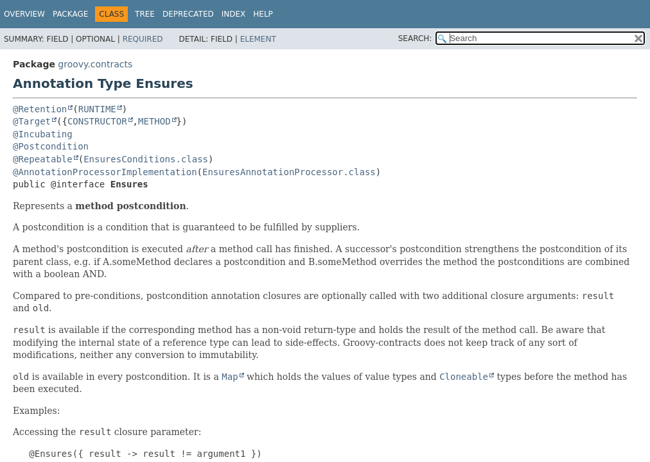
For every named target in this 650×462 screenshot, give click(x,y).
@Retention (40, 109)
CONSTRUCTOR (97, 121)
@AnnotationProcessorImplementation (105, 172)
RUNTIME (97, 109)
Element (258, 39)
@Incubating (43, 134)
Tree (145, 14)
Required (143, 39)
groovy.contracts (95, 64)
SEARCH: (415, 38)
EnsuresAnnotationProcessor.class (289, 172)
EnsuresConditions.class (145, 159)
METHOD (154, 121)
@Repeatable (43, 159)
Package (70, 14)
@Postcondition (51, 146)
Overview (24, 14)
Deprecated (188, 14)
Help (263, 14)
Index (234, 14)
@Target (32, 121)
